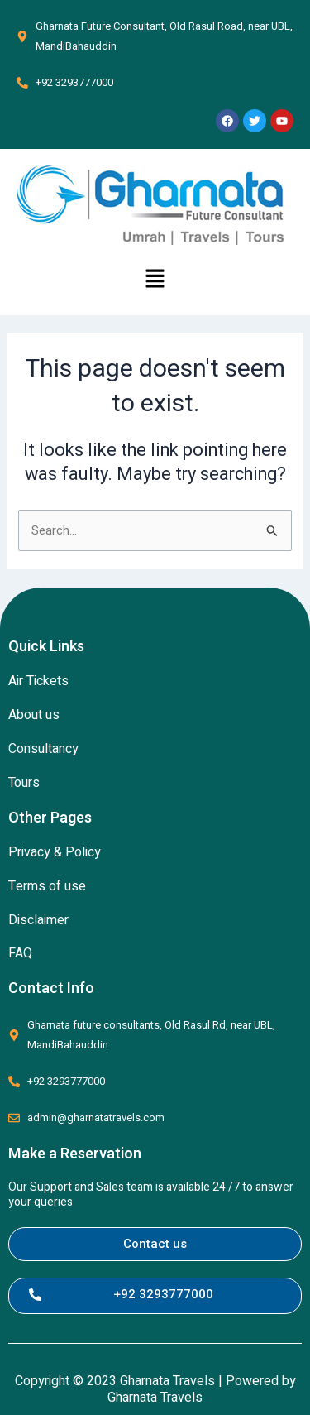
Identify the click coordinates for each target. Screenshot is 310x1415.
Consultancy (43, 749)
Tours (24, 783)
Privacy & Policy (54, 852)
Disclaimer (38, 920)
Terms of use (47, 886)
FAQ (20, 953)
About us (34, 715)
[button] (154, 279)
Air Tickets (38, 681)
